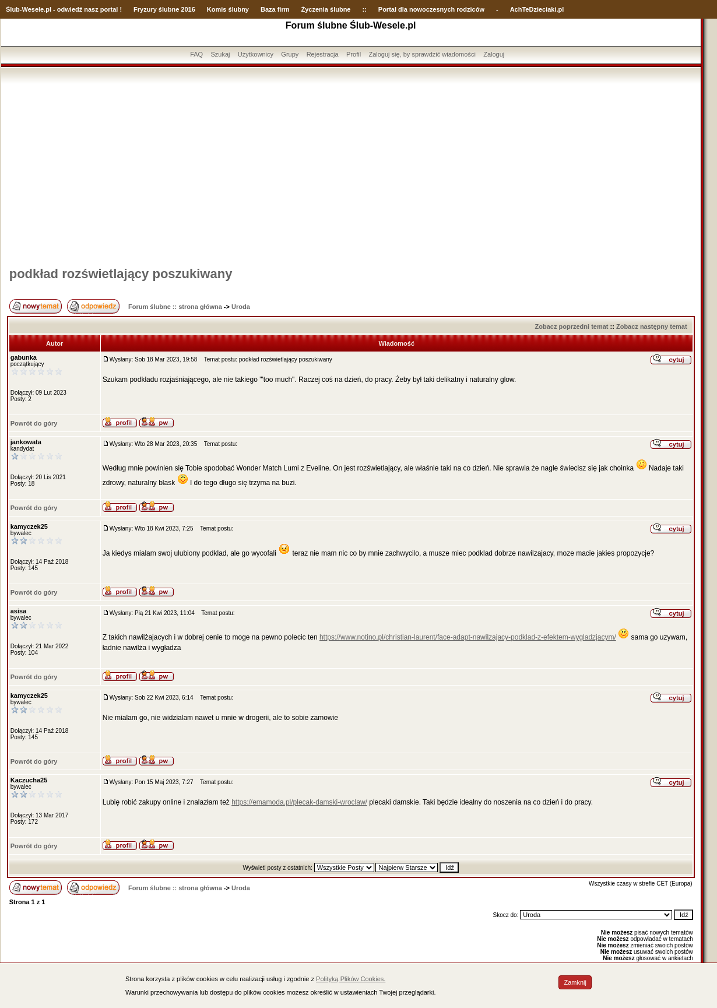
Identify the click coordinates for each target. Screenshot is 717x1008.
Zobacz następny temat (651, 326)
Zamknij (575, 982)
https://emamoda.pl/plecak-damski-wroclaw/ (299, 802)
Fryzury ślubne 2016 (164, 9)
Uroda (240, 306)
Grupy (289, 54)
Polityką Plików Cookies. (350, 978)
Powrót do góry (34, 423)
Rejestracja (323, 54)
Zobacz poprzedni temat (572, 326)
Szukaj (220, 54)
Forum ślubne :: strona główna (175, 306)
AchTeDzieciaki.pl (537, 9)
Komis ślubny (228, 9)
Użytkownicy (255, 54)
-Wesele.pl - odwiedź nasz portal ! (71, 9)
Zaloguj (493, 54)
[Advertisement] (351, 170)
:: (364, 9)
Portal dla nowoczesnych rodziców (431, 9)
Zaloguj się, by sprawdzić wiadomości (421, 54)
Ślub (13, 9)
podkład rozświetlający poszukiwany (121, 273)
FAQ (196, 54)
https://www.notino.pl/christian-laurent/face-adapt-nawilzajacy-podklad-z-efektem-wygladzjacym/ (467, 637)
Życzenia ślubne (326, 9)
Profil (353, 54)
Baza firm (275, 9)
